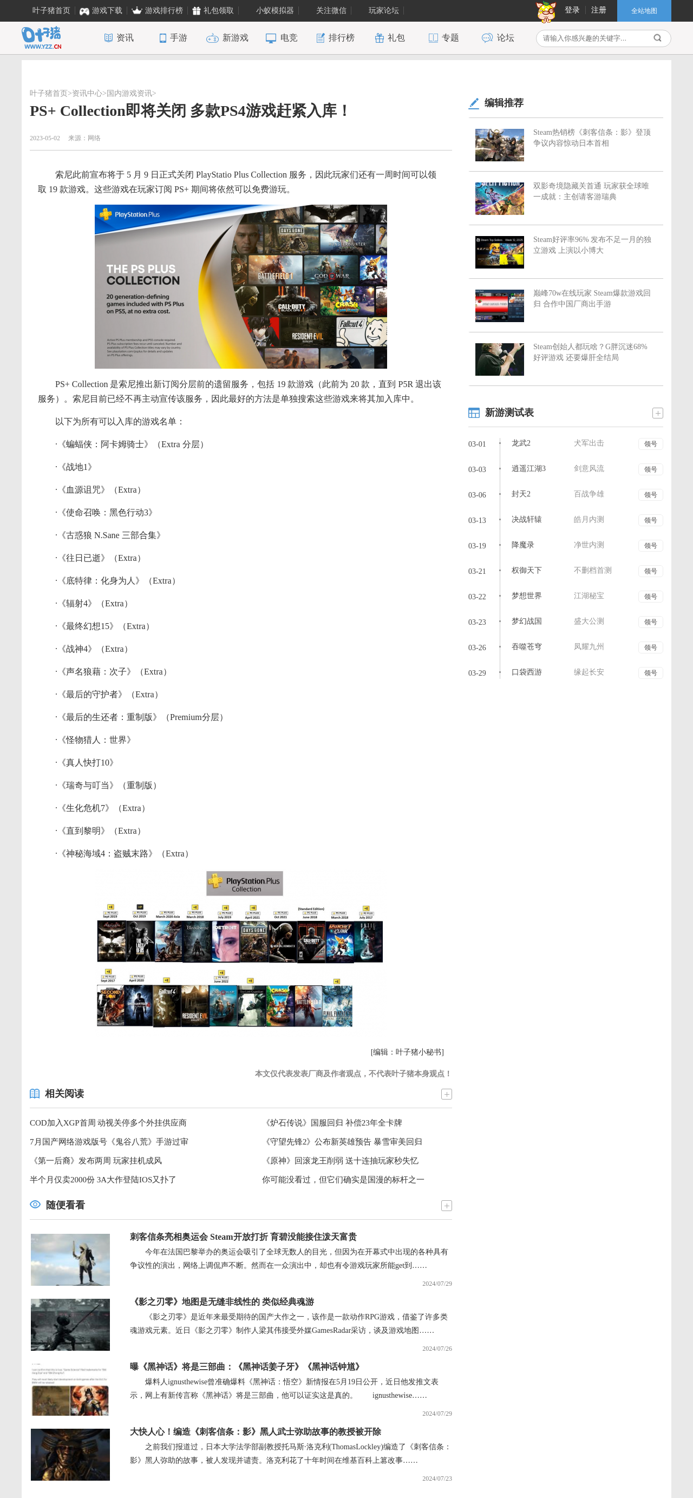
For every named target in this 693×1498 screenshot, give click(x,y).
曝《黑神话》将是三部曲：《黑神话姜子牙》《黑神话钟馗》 (247, 1366)
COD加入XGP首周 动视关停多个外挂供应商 (108, 1122)
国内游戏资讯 (129, 93)
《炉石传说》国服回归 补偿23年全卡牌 (332, 1122)
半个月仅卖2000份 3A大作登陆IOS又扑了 (103, 1179)
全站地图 (644, 11)
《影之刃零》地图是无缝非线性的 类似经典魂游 (222, 1301)
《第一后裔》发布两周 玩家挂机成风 (96, 1160)
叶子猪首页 (49, 93)
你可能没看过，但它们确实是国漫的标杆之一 (343, 1179)
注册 (598, 10)
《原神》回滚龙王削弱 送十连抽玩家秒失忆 (340, 1160)
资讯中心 (87, 93)
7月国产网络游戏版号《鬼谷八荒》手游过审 (109, 1141)
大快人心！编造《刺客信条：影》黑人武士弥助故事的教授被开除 (255, 1431)
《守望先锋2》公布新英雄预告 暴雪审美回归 (342, 1141)
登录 (572, 10)
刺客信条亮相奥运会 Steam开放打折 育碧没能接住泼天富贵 (243, 1236)
